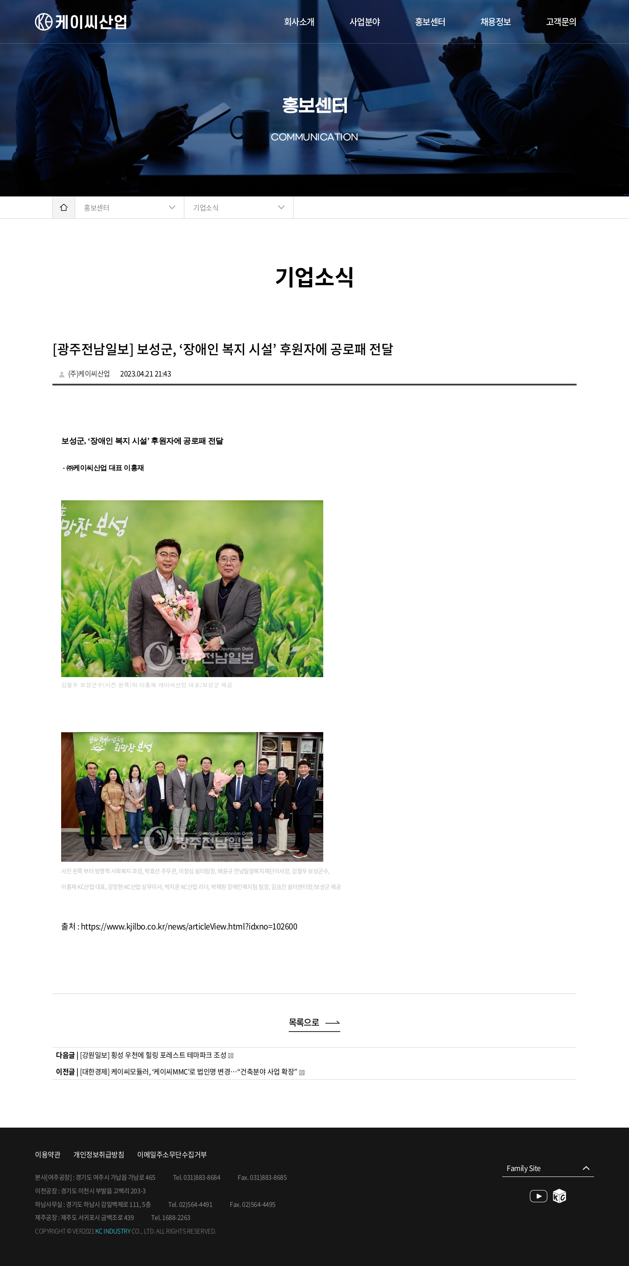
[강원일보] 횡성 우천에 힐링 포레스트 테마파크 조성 (153, 1054)
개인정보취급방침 (98, 1154)
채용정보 (495, 21)
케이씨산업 (80, 22)
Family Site (524, 1168)
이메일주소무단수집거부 (172, 1154)
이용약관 (47, 1154)
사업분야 (364, 21)
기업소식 (205, 207)
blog (560, 1196)
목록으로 (315, 1022)
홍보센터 (430, 21)
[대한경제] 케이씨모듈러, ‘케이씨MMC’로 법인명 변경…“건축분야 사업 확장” (188, 1071)
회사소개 (299, 21)
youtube (538, 1196)
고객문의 (561, 21)
